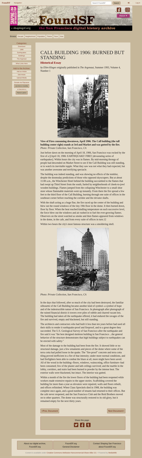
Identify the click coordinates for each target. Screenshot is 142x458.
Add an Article (22, 71)
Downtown (21, 46)
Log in (138, 3)
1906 (21, 49)
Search (116, 3)
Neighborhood (30, 36)
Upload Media (22, 78)
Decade (20, 36)
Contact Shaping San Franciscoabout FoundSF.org (107, 445)
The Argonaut (21, 59)
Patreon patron (21, 92)
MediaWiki (112, 453)
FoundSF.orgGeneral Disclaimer (70, 445)
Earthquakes (21, 53)
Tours (56, 36)
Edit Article (21, 75)
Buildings (21, 56)
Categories (21, 43)
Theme (49, 36)
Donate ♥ (123, 16)
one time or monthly (21, 86)
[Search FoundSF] (101, 3)
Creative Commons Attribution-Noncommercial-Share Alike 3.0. (72, 453)
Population (41, 36)
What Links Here (22, 63)
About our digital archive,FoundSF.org (35, 445)
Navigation (18, 3)
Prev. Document (50, 411)
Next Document (116, 411)
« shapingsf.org (21, 28)
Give (61, 36)
